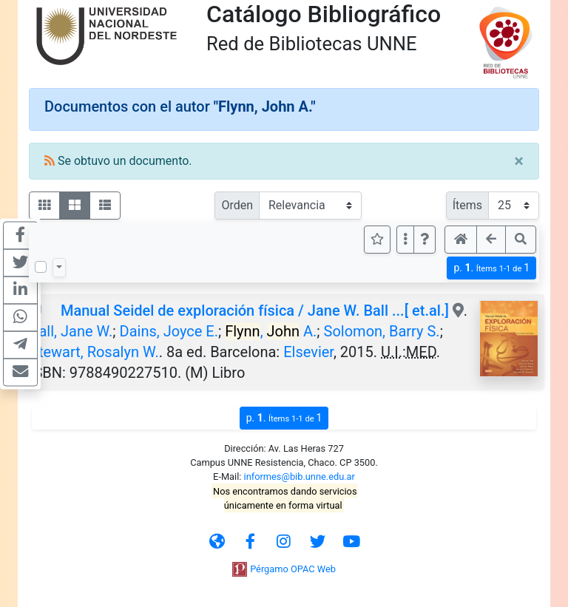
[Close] (518, 161)
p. (491, 268)
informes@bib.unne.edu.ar (299, 476)
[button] (424, 239)
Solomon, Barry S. (382, 331)
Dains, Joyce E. (169, 331)
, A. (271, 331)
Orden (237, 205)
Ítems (467, 205)
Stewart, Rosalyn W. (94, 352)
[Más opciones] (405, 239)
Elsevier (308, 352)
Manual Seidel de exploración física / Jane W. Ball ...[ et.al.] (255, 310)
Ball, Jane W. (71, 331)
